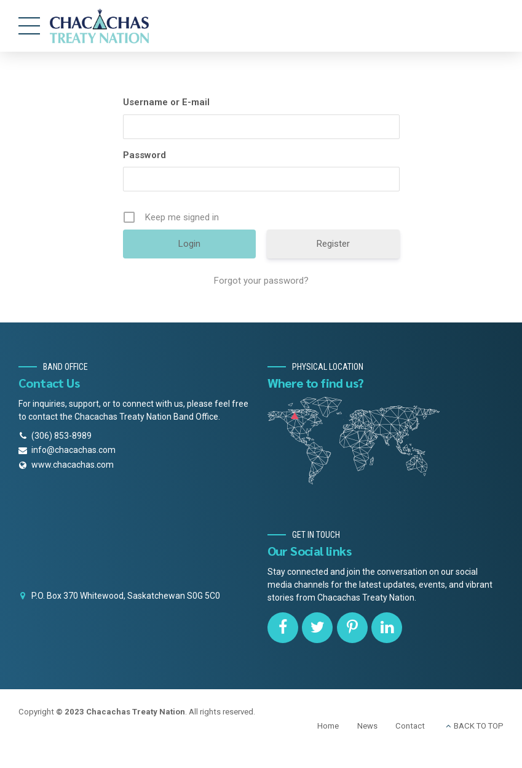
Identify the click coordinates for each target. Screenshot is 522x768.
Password (144, 155)
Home (328, 725)
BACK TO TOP (479, 725)
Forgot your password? (261, 280)
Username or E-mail (166, 102)
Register (333, 243)
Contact (410, 725)
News (367, 725)
